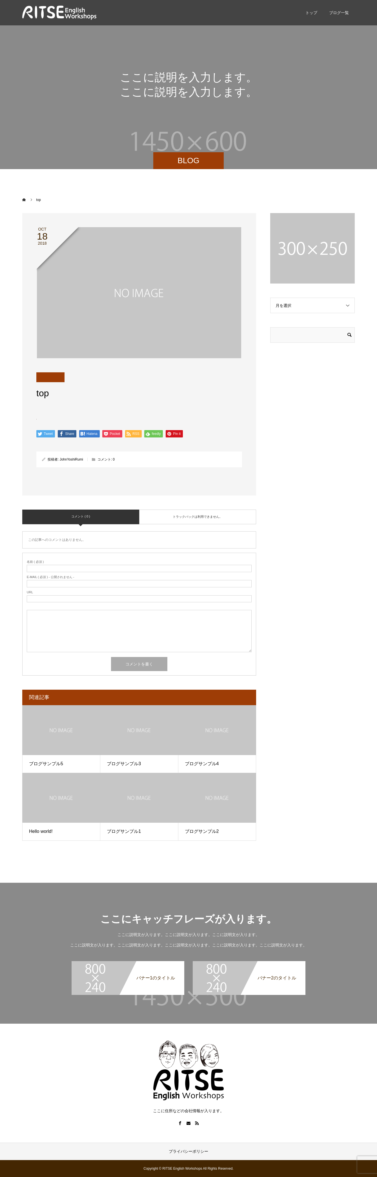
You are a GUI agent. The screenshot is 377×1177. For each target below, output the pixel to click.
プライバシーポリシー (188, 1151)
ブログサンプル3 (124, 763)
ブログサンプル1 (124, 831)
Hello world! (41, 831)
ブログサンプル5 (46, 763)
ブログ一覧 (339, 12)
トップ (311, 12)
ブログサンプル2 (202, 831)
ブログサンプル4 (202, 763)
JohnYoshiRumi (71, 459)
